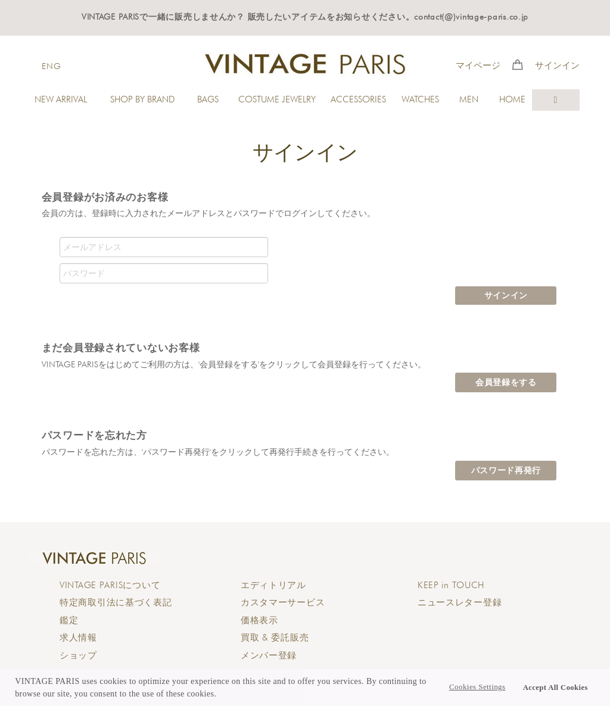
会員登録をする (506, 382)
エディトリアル (273, 585)
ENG (51, 66)
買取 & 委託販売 (275, 637)
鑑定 (69, 620)
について (110, 585)
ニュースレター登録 (460, 602)
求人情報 (78, 637)
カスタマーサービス (283, 602)
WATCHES (420, 99)
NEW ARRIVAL (61, 99)
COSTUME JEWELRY (277, 99)
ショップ (78, 655)
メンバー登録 (269, 655)
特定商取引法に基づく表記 (116, 602)
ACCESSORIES (358, 99)
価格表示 (259, 620)
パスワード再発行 (506, 470)
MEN (468, 99)
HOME (512, 99)
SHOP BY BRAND (142, 99)
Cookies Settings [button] (477, 687)
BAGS (208, 99)
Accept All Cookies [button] (555, 687)
